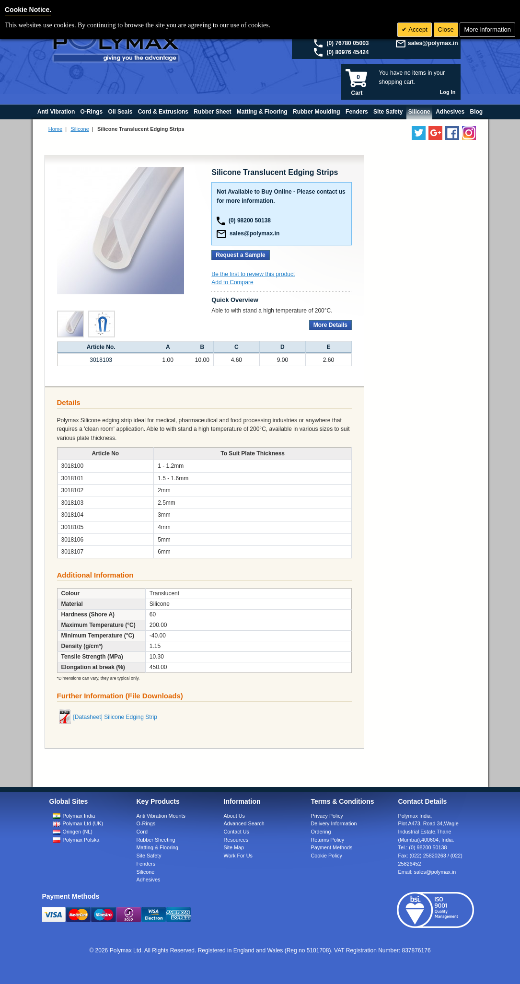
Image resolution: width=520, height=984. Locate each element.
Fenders (146, 864)
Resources (236, 840)
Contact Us (236, 831)
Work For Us (238, 855)
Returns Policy (328, 840)
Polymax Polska (81, 840)
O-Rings (146, 823)
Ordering (321, 831)
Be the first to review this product (253, 274)
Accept (417, 29)
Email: (427, 872)
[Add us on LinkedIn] (435, 133)
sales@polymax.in (433, 43)
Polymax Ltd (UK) (83, 823)
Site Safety (149, 855)
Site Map (234, 847)
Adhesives (149, 879)
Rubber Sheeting (156, 840)
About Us (234, 816)
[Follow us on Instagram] (469, 133)
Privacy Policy (327, 816)
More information (487, 29)
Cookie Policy (326, 855)
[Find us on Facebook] (452, 133)
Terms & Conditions (342, 801)
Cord (142, 831)
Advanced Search (244, 823)
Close (446, 29)
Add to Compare (232, 282)
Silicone (79, 129)
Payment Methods (332, 847)
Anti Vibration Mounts (161, 816)
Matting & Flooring (158, 847)
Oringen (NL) (77, 831)
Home (55, 129)
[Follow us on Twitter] (419, 133)
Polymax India (79, 816)
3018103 (101, 360)
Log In (448, 92)
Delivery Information (334, 823)
